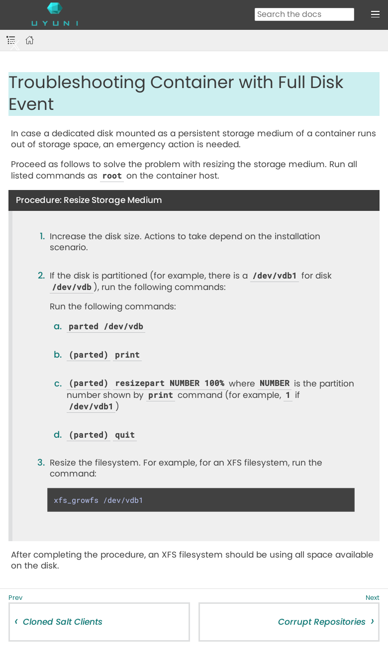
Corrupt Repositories (322, 622)
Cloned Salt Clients (62, 622)
